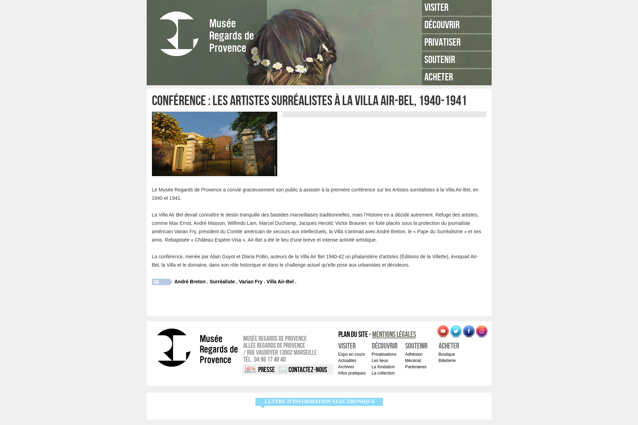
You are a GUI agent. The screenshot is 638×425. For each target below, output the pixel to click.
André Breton (190, 281)
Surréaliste (222, 281)
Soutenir (439, 60)
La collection (383, 373)
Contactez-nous (308, 369)
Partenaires (415, 366)
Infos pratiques (352, 373)
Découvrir (442, 25)
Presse (266, 369)
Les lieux (380, 360)
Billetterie (447, 360)
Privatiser (442, 42)
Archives (346, 366)
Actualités (347, 360)
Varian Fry (251, 281)
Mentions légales (394, 334)
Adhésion (414, 354)
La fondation (383, 366)
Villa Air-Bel (280, 281)
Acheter (438, 77)
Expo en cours (351, 354)
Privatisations (384, 354)
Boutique (447, 354)
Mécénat (413, 360)
